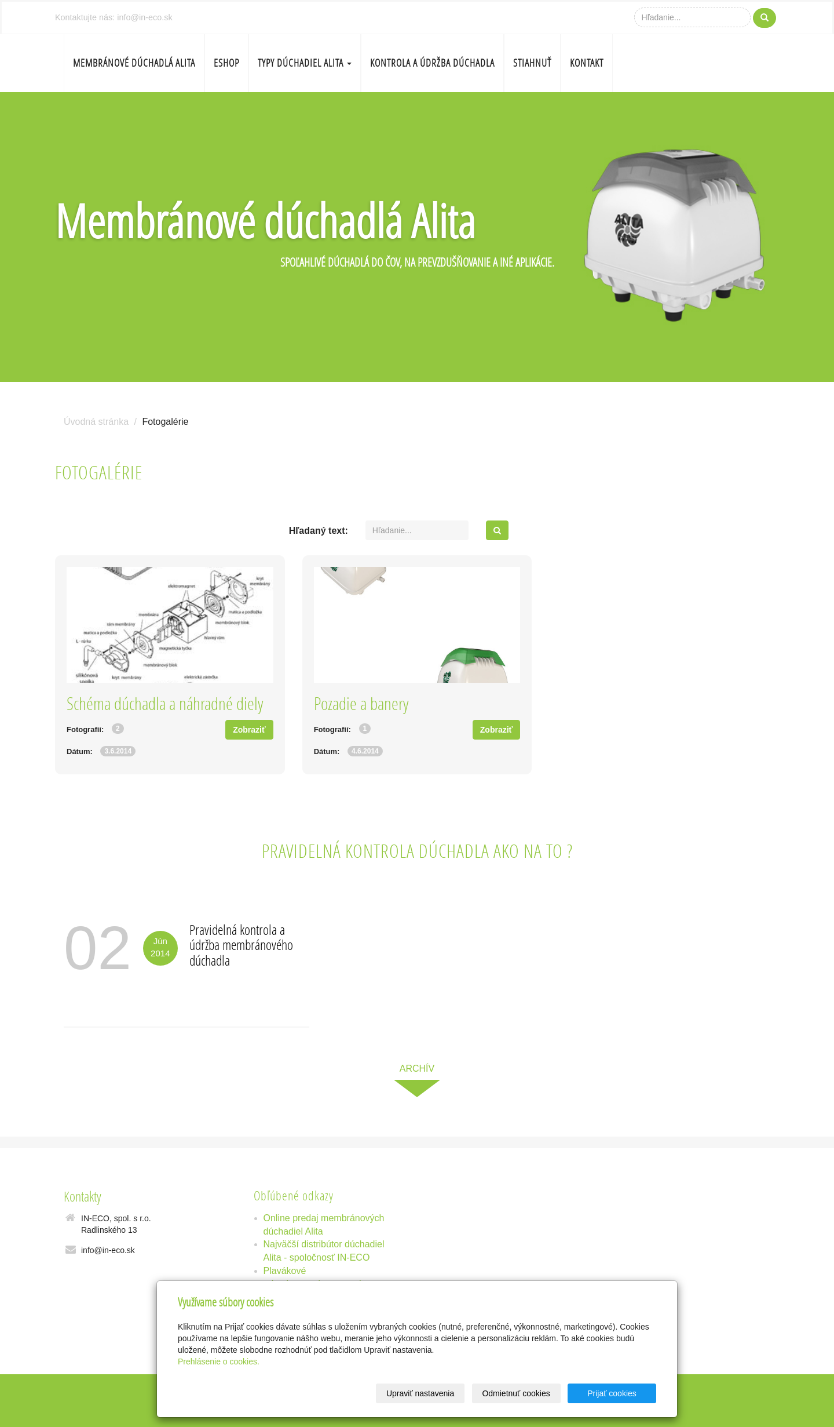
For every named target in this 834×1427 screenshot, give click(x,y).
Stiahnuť (532, 63)
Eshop (226, 63)
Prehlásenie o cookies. (218, 1361)
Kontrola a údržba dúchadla (432, 63)
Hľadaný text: (318, 531)
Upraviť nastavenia (420, 1393)
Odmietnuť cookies (516, 1393)
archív (417, 1068)
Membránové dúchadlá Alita (134, 63)
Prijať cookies (612, 1393)
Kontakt (586, 63)
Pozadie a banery (361, 703)
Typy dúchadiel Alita (305, 63)
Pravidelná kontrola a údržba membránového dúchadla (241, 944)
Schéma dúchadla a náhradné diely (165, 703)
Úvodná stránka (96, 422)
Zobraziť (249, 729)
